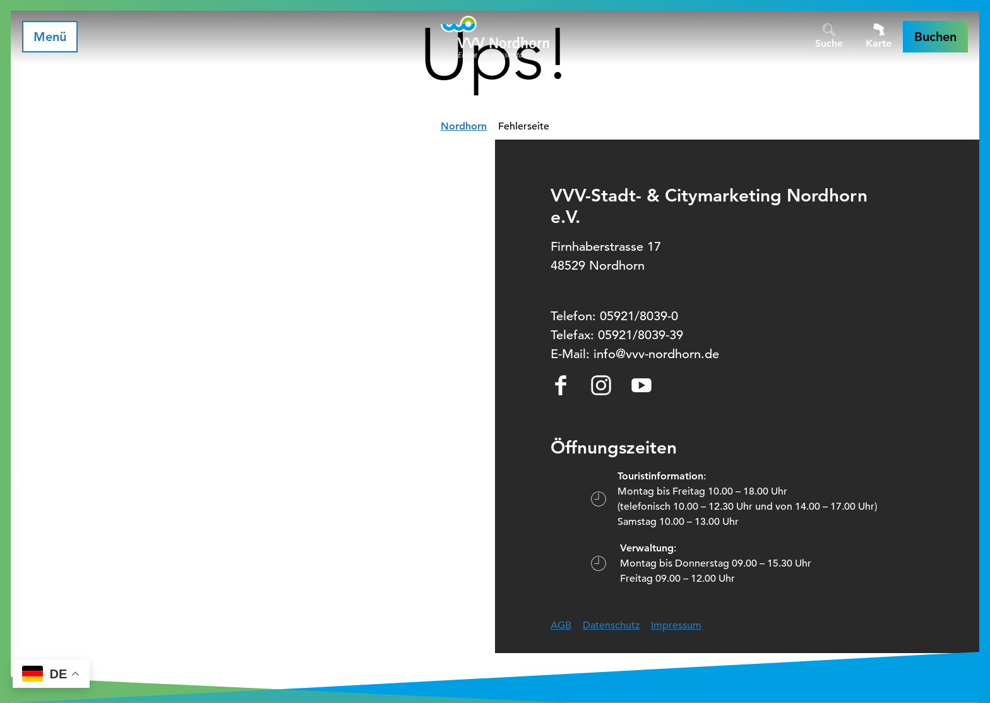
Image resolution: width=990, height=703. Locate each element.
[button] (935, 36)
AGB (561, 625)
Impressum (676, 625)
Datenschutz (611, 625)
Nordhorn (464, 126)
